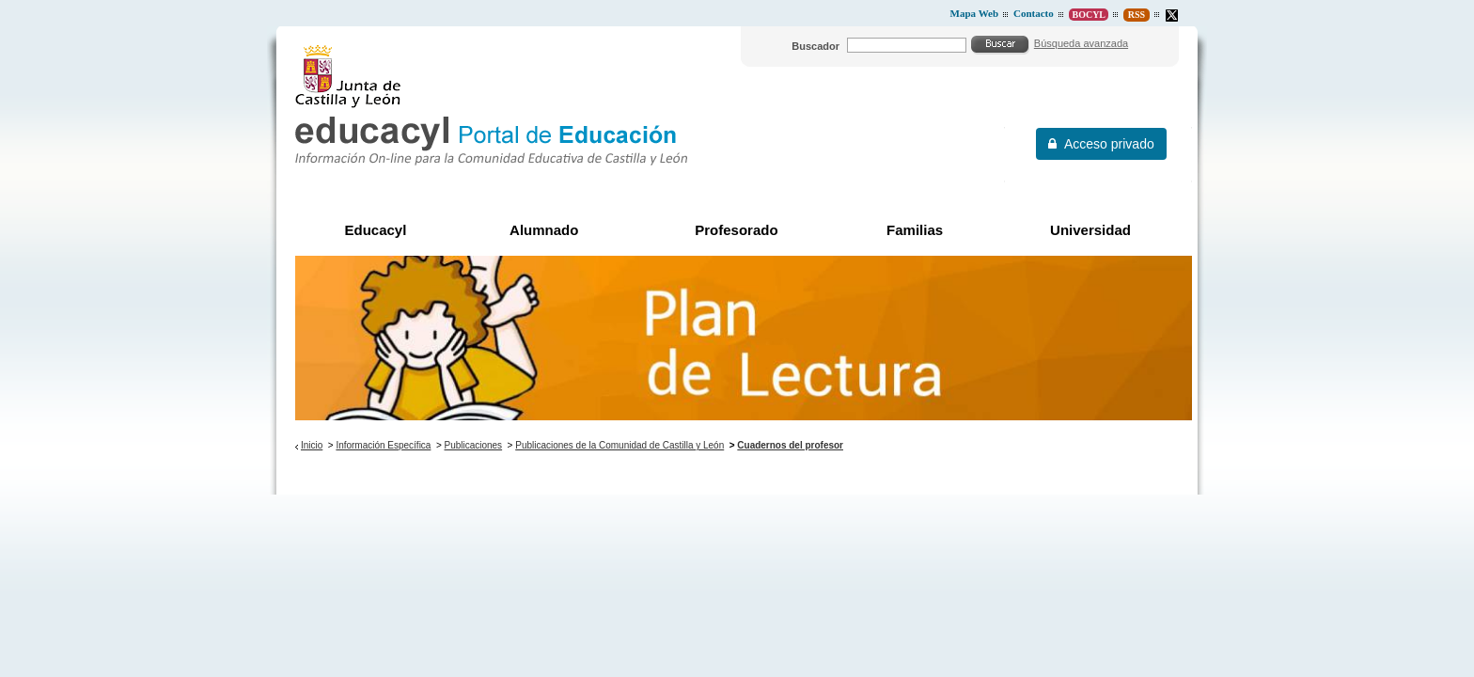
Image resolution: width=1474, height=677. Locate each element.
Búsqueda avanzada (1081, 43)
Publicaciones (474, 445)
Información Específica (383, 445)
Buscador (815, 46)
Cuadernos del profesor (790, 445)
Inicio (311, 445)
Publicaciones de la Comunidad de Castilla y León (619, 445)
